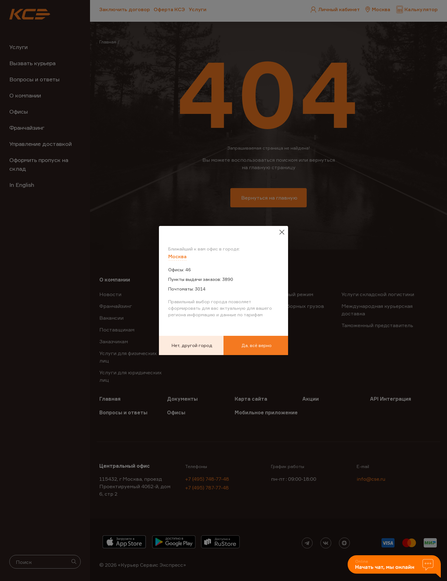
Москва (177, 256)
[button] (394, 567)
